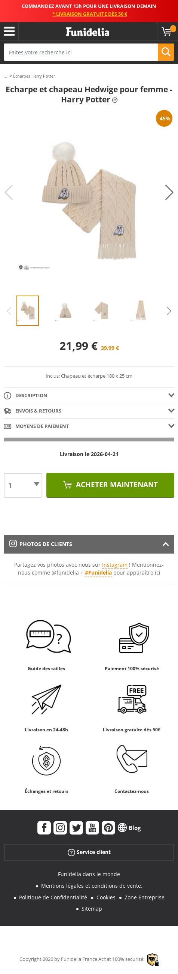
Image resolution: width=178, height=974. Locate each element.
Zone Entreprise (145, 897)
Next (169, 192)
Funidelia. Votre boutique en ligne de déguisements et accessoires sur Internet (87, 32)
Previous (8, 192)
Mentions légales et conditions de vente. (91, 885)
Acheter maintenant (116, 484)
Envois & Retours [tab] (32, 411)
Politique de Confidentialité (53, 897)
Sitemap (92, 908)
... (5, 76)
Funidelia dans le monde (89, 874)
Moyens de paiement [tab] (36, 427)
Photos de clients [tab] (40, 544)
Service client (89, 852)
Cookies (106, 897)
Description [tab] (25, 396)
